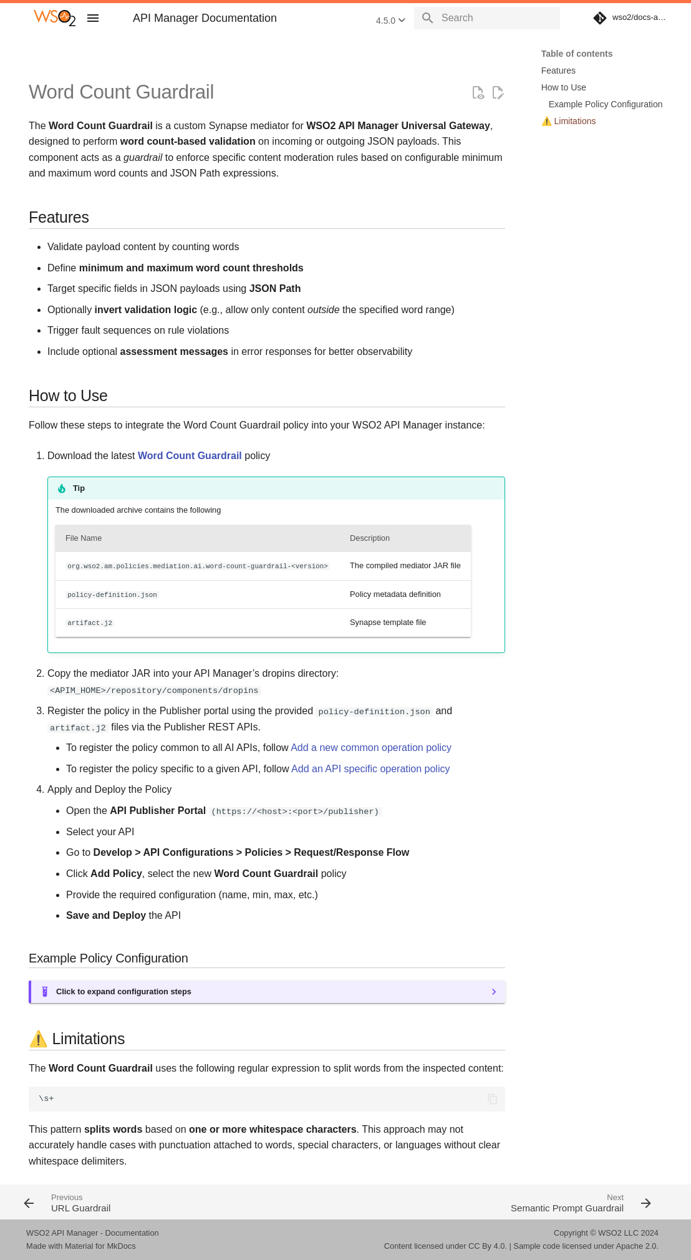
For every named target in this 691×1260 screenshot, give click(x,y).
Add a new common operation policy (371, 747)
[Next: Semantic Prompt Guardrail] (504, 1202)
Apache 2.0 (636, 1246)
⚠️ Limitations (568, 121)
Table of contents (577, 54)
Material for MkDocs (100, 1246)
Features (558, 70)
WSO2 (610, 1233)
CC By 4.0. (487, 1246)
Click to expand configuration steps (123, 991)
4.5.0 (390, 21)
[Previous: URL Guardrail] (180, 1202)
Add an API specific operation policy (370, 768)
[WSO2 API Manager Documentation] (54, 18)
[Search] (487, 18)
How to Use (563, 87)
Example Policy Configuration (606, 104)
